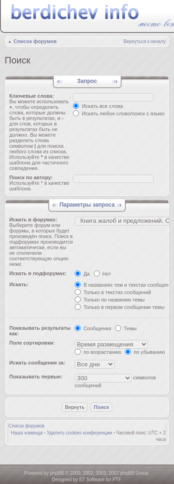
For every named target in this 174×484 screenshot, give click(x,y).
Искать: (18, 284)
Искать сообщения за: (37, 362)
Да (82, 274)
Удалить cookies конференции (79, 432)
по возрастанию (98, 352)
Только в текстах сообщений (113, 292)
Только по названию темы (110, 299)
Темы (126, 328)
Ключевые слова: (31, 96)
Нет (102, 274)
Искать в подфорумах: (38, 273)
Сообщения (93, 328)
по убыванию (145, 352)
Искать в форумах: (33, 219)
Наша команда (27, 432)
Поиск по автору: (30, 177)
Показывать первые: (36, 376)
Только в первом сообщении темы (120, 307)
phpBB (57, 473)
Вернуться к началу (144, 41)
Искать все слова (98, 106)
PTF (116, 479)
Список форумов (35, 41)
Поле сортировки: (32, 343)
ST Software (91, 479)
